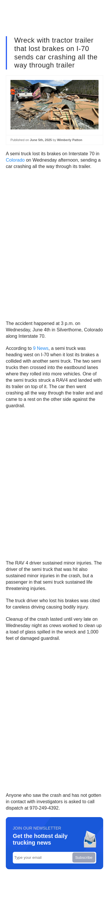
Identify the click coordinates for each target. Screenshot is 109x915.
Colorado (15, 160)
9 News (40, 348)
